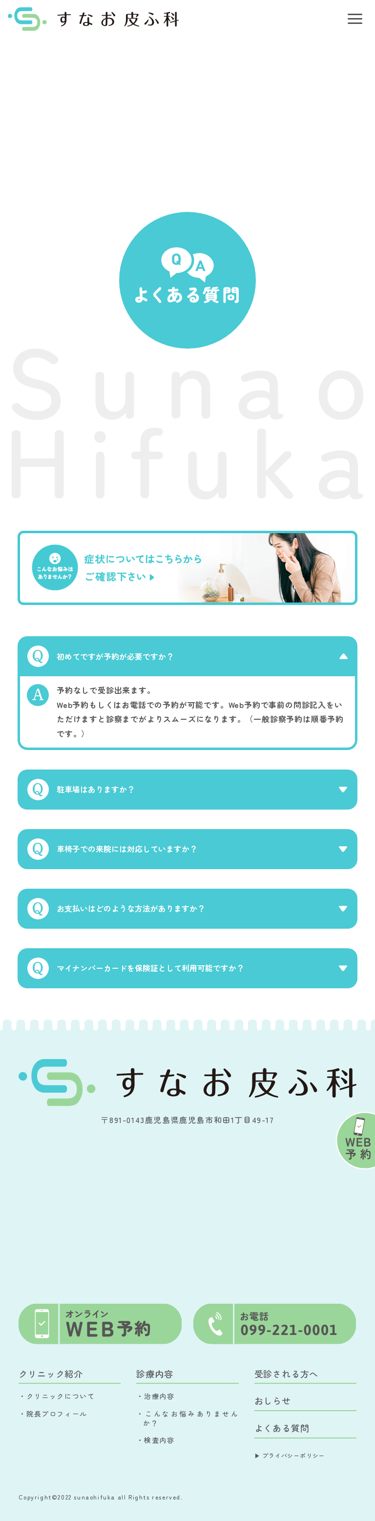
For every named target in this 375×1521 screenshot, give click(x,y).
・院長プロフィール (53, 1413)
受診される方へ (286, 1373)
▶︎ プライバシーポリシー (289, 1455)
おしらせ (272, 1400)
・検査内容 (155, 1440)
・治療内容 (155, 1396)
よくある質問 (282, 1427)
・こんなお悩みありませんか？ (187, 1418)
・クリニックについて (57, 1396)
